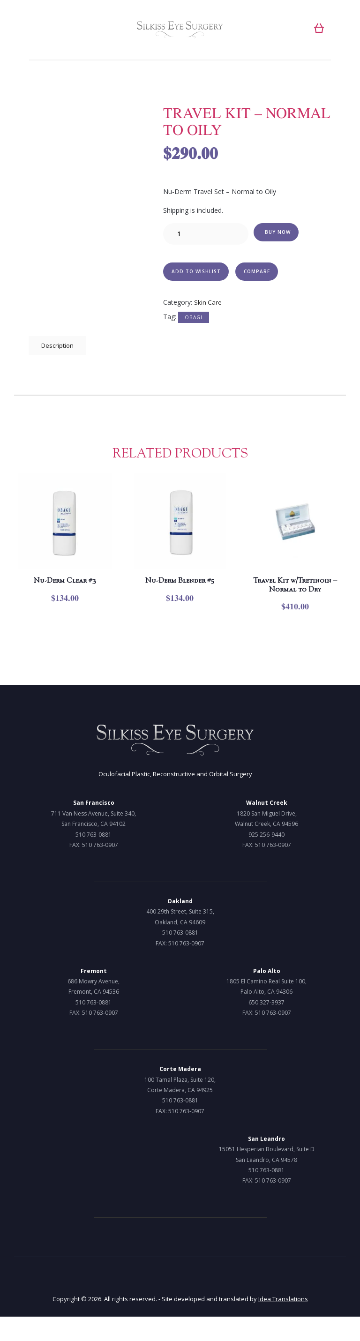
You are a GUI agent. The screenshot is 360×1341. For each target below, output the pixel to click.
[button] (319, 28)
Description (59, 349)
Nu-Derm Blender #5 (179, 592)
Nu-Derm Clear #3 (65, 586)
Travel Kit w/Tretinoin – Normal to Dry (295, 598)
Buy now (278, 233)
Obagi (193, 320)
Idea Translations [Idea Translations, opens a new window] (283, 1323)
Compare (259, 273)
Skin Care (208, 304)
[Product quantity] (205, 234)
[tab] (59, 350)
